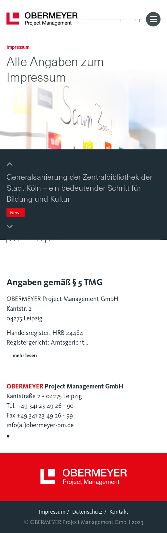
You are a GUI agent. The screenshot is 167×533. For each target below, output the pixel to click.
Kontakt (118, 511)
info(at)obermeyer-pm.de (40, 425)
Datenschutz (87, 511)
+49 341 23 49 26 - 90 (45, 406)
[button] (9, 164)
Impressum (52, 511)
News (16, 212)
